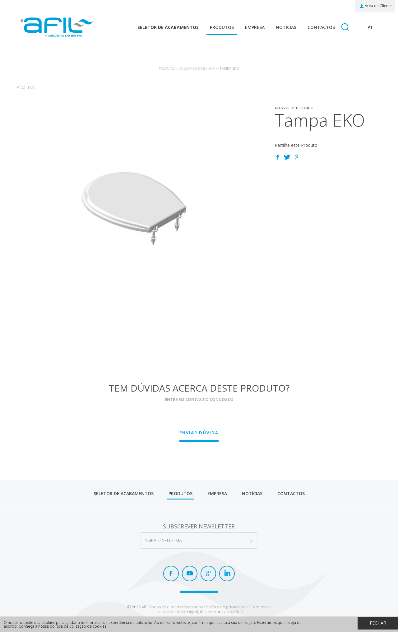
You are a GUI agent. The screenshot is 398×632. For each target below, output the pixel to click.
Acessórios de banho (197, 68)
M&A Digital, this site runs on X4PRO (210, 612)
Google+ (208, 573)
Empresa (255, 27)
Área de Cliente (378, 6)
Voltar (27, 87)
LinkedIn (227, 573)
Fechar (378, 623)
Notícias (286, 27)
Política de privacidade (227, 607)
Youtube (189, 573)
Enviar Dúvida (199, 432)
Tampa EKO (229, 68)
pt (370, 27)
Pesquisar (345, 27)
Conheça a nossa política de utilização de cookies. (63, 626)
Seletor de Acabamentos (168, 27)
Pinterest (296, 157)
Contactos (321, 27)
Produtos (222, 27)
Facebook (278, 157)
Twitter (287, 157)
